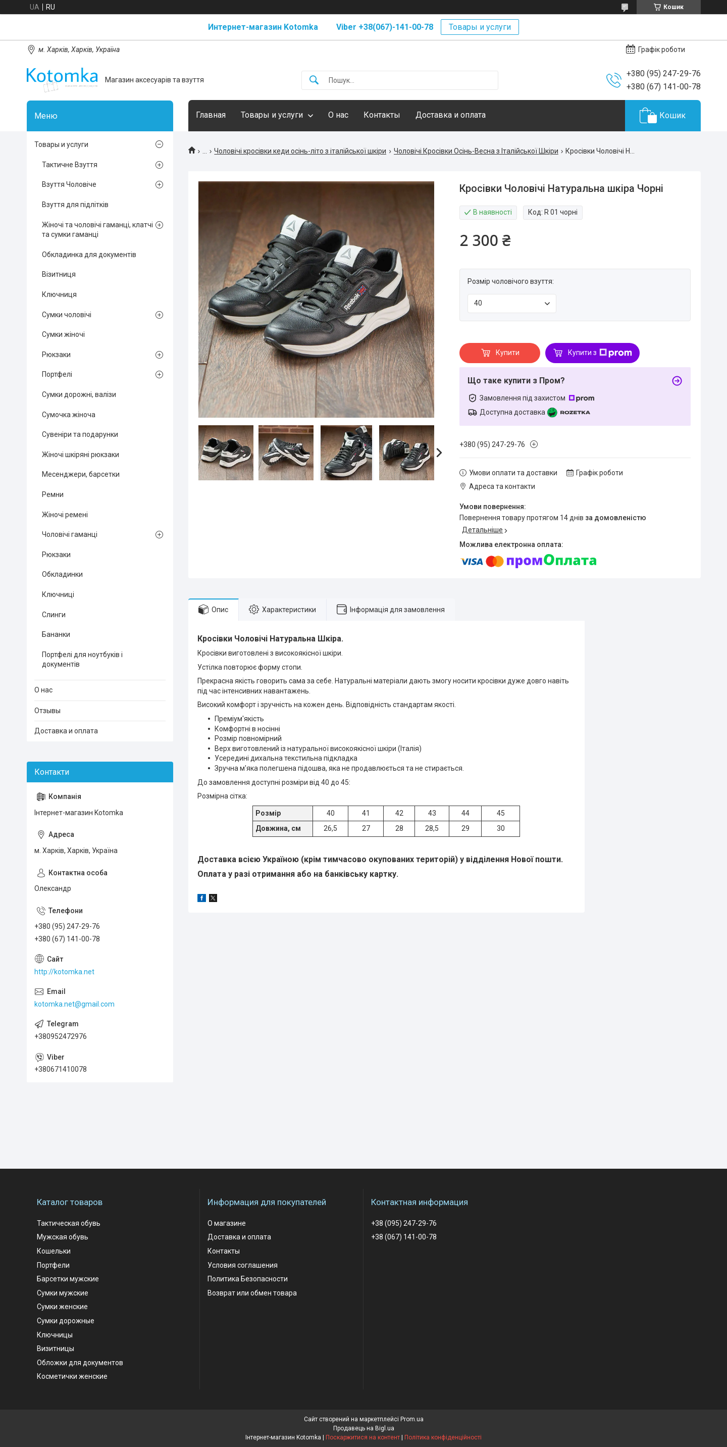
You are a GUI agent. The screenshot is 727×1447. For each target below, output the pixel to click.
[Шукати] (314, 80)
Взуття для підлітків (75, 205)
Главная (211, 115)
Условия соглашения (242, 1265)
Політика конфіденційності (443, 1437)
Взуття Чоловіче (69, 184)
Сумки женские (62, 1307)
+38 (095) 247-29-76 (404, 1223)
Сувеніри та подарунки (80, 434)
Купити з (600, 353)
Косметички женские (72, 1376)
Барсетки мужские (68, 1279)
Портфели (53, 1265)
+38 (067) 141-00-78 (404, 1237)
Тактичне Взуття (69, 165)
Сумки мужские (62, 1293)
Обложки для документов (80, 1363)
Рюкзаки (56, 355)
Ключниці (58, 594)
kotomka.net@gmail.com (74, 1004)
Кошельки (54, 1251)
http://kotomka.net (64, 972)
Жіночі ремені (65, 515)
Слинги (54, 615)
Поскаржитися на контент (363, 1437)
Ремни (53, 494)
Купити (508, 352)
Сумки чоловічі (66, 315)
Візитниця (59, 274)
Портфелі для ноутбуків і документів (82, 660)
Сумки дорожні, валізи (79, 394)
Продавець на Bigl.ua (363, 1428)
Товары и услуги (480, 27)
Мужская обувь (62, 1237)
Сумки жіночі (63, 334)
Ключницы (55, 1335)
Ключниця (59, 294)
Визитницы (55, 1348)
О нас (338, 115)
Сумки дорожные (65, 1321)
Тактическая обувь (68, 1223)
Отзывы (47, 711)
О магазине (226, 1223)
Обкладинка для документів (89, 255)
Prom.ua (412, 1419)
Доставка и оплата (451, 115)
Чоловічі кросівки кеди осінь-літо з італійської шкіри (300, 151)
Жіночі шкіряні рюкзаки (80, 455)
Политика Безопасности (247, 1279)
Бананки (56, 634)
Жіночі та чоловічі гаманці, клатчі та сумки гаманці (97, 230)
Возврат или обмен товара (252, 1293)
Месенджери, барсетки (81, 474)
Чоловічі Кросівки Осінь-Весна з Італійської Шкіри (476, 151)
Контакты (382, 115)
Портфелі (57, 374)
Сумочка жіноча (68, 415)
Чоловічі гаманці (69, 534)
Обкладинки (62, 574)
